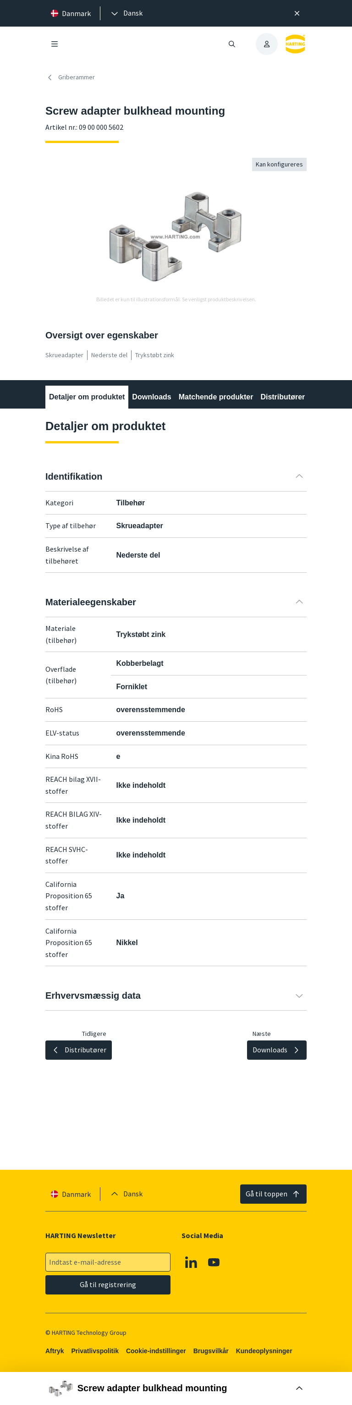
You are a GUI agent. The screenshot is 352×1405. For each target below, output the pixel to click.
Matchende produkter (216, 397)
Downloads (151, 397)
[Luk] (297, 13)
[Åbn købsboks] (176, 1388)
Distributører (282, 397)
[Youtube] (214, 1262)
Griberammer (70, 77)
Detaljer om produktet (87, 397)
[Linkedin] (191, 1262)
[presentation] (126, 13)
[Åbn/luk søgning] (232, 44)
